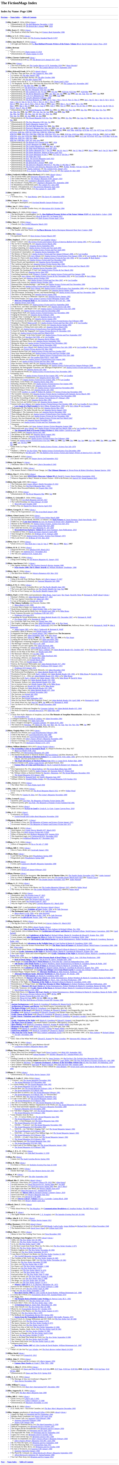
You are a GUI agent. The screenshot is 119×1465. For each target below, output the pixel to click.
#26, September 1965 (71, 1052)
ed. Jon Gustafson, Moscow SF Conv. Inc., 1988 (42, 301)
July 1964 (43, 599)
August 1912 (41, 1220)
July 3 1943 (32, 1399)
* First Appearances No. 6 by (21, 769)
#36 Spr (50, 998)
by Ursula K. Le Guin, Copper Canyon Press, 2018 (49, 809)
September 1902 (38, 1177)
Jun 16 (59, 150)
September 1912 (41, 1097)
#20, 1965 (50, 672)
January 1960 (41, 1449)
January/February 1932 (47, 203)
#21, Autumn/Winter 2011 (66, 1054)
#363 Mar (48, 136)
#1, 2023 (33, 897)
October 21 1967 (53, 1254)
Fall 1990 (32, 337)
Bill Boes (27, 1063)
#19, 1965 (43, 648)
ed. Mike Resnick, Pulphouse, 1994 (61, 972)
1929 (51, 26)
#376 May (106, 136)
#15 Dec (85, 167)
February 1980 (44, 733)
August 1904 (45, 591)
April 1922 (44, 152)
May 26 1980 (39, 1307)
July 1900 (36, 753)
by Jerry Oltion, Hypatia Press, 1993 (40, 406)
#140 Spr (86, 1369)
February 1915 (55, 887)
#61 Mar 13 (57, 165)
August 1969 (21, 619)
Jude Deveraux (42, 907)
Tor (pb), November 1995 (24, 1035)
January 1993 (56, 410)
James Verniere (54, 1058)
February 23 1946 (34, 1401)
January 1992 (59, 296)
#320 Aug (75, 134)
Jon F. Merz (62, 1186)
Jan (50, 94)
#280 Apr (21, 132)
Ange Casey (56, 595)
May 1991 (49, 378)
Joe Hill (61, 1184)
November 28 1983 (53, 1260)
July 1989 (55, 347)
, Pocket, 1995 (35, 915)
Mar (54, 94)
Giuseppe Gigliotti (47, 708)
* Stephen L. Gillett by (18, 451)
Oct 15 (64, 100)
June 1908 (32, 1393)
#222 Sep (72, 92)
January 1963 (39, 633)
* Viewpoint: (14, 424)
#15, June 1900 (48, 185)
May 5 (66, 544)
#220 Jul (65, 92)
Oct (40, 86)
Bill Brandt (48, 1226)
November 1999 (67, 284)
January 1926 (38, 1074)
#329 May (88, 134)
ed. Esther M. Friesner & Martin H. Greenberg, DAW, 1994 (57, 937)
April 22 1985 (43, 1341)
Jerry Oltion (35, 256)
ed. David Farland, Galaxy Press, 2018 (70, 44)
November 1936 (36, 816)
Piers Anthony (95, 1033)
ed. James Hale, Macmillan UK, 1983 (36, 1305)
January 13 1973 (35, 1282)
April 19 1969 (37, 1289)
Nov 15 (70, 100)
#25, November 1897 (76, 84)
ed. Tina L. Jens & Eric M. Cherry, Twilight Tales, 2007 (43, 960)
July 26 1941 (70, 1214)
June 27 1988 (36, 1278)
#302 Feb (25, 134)
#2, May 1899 (42, 73)
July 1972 (51, 524)
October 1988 (53, 404)
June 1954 (40, 1431)
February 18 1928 (39, 502)
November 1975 (22, 717)
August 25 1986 (40, 1276)
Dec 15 (77, 100)
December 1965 (50, 639)
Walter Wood (70, 791)
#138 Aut (66, 1369)
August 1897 (33, 79)
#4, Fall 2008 (32, 1197)
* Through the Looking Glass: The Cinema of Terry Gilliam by (33, 1067)
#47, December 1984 (42, 1387)
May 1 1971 (34, 1272)
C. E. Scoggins (45, 1214)
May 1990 (41, 737)
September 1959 (52, 1453)
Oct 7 (36, 150)
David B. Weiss (75, 595)
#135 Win (46, 1369)
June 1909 (59, 769)
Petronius (27, 725)
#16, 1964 (46, 676)
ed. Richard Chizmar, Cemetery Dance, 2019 (44, 1193)
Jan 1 (86, 100)
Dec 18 (24, 108)
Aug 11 (65, 150)
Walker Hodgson (43, 171)
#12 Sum (26, 998)
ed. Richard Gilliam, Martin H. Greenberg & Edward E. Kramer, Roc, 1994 (58, 951)
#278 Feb (13, 132)
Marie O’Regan (47, 1065)
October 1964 (40, 609)
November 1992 (45, 345)
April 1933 (38, 506)
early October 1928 (25, 504)
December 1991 (45, 268)
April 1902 (72, 1105)
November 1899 (52, 795)
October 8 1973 (41, 1323)
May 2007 (47, 280)
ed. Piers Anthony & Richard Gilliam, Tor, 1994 (51, 929)
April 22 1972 (37, 1325)
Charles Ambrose (33, 169)
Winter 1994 (62, 290)
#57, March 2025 (40, 830)
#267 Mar (70, 130)
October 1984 (52, 414)
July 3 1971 (39, 1301)
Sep (29, 86)
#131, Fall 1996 (70, 453)
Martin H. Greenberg (41, 1004)
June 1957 (42, 1445)
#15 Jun (54, 92)
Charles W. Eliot (28, 795)
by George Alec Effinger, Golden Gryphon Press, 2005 (75, 970)
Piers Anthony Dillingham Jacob (49, 1033)
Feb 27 (12, 108)
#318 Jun (68, 134)
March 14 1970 (34, 1270)
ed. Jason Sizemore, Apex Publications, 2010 (46, 530)
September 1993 (47, 252)
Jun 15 (102, 100)
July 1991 (50, 317)
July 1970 (58, 447)
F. (27, 60)
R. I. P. (53, 171)
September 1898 (38, 864)
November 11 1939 (38, 1153)
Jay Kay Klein (32, 451)
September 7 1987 (32, 1291)
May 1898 (42, 177)
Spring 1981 (43, 801)
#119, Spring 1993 (57, 242)
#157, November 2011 (35, 552)
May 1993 (54, 408)
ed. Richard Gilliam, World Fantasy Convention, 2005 (76, 931)
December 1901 (76, 773)
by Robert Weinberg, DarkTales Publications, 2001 (73, 984)
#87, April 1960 (35, 1441)
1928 (36, 88)
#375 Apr (98, 136)
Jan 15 (91, 100)
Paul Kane (35, 1065)
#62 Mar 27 (66, 165)
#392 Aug (36, 140)
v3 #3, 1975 (38, 743)
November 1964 (47, 623)
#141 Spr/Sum (99, 1369)
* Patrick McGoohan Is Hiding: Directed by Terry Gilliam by (35, 1060)
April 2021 (35, 1201)
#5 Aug (43, 92)
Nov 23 (63, 106)
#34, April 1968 (66, 700)
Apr (35, 90)
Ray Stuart (65, 595)
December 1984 (56, 396)
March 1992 (45, 244)
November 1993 (51, 262)
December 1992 (54, 412)
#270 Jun (86, 130)
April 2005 (45, 248)
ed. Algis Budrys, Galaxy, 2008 (76, 214)
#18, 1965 (43, 680)
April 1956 (43, 1416)
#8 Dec (54, 994)
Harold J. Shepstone (51, 773)
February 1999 (43, 286)
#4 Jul (33, 994)
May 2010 (57, 323)
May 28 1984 (34, 1280)
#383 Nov (29, 138)
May (100, 118)
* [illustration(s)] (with (18, 60)
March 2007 (55, 418)
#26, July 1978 (34, 996)
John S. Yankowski (42, 625)
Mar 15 (43, 104)
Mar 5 (21, 106)
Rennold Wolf (31, 777)
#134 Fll (33, 1369)
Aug (35, 94)
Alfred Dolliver (37, 769)
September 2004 (51, 305)
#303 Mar (32, 134)
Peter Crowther (60, 1039)
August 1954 (41, 1457)
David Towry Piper (37, 1228)
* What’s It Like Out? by (19, 1349)
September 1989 (64, 288)
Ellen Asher (18, 947)
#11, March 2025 (58, 923)
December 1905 (60, 1408)
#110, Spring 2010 (38, 1373)
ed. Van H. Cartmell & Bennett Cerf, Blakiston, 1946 (49, 765)
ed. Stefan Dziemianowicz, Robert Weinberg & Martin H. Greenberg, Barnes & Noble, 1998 (71, 978)
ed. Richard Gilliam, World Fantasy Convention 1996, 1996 (84, 945)
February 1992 (51, 363)
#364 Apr (56, 136)
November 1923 (81, 875)
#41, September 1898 (52, 183)
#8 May (72, 167)
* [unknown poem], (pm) (19, 803)
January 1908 (46, 512)
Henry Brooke (71, 65)
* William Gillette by (18, 777)
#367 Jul (64, 136)
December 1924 (35, 161)
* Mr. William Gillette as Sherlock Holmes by (27, 773)
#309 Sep (48, 134)
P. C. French (31, 171)
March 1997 (43, 236)
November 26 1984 (41, 1250)
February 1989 (64, 321)
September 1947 (47, 1433)
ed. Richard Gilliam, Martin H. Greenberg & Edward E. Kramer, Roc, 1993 (66, 935)
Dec (74, 110)
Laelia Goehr (58, 1226)
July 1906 (49, 581)
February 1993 (42, 315)
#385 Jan (13, 140)
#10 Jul (79, 167)
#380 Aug (13, 138)
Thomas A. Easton (39, 274)
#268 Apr (78, 130)
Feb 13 (110, 106)
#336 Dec (96, 134)
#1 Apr (33, 92)
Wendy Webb (64, 1024)
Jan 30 (105, 106)
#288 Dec (51, 132)
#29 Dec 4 (65, 155)
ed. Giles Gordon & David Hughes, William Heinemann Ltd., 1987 (48, 1345)
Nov (50, 96)
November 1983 (47, 343)
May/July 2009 (42, 526)
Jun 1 (97, 100)
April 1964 (48, 611)
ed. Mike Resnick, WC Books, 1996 (47, 974)
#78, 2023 (42, 1182)
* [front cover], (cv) (17, 52)
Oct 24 (79, 106)
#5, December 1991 (55, 331)
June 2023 (38, 1195)
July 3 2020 (36, 832)
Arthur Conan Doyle (36, 763)
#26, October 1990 (41, 1000)
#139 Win (74, 1369)
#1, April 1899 (45, 189)
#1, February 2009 (46, 534)
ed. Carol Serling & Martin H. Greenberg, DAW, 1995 (59, 943)
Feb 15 (12, 104)
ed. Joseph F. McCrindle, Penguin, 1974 (44, 1317)
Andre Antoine (104, 875)
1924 (55, 142)
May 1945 (45, 488)
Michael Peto (82, 1226)
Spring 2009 (42, 856)
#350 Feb (13, 136)
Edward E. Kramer (59, 1010)
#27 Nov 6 (57, 155)
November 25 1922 (42, 484)
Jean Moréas (32, 197)
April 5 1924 (61, 81)
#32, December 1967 (57, 617)
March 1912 (46, 791)
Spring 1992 (35, 1159)
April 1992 (25, 303)
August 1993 (46, 319)
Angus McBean (69, 1226)
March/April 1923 (69, 877)
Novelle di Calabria (35, 719)
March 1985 (61, 394)
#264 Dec (58, 130)
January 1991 (52, 402)
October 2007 (49, 351)
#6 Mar (66, 167)
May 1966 (38, 654)
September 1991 (42, 246)
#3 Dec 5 (37, 155)
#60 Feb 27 (39, 165)
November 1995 (68, 392)
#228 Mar (84, 92)
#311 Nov (56, 134)
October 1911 (62, 779)
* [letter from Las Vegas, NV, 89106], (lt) (25, 447)
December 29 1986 (34, 1262)
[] (6, 22)
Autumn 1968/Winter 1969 (33, 1256)
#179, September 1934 (46, 65)
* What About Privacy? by (20, 1209)
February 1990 (50, 438)
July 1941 (41, 1171)
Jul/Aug (24, 443)
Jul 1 (107, 100)
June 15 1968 (38, 1274)
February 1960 (39, 1418)
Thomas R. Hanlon (57, 1031)
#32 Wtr (39, 998)
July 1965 (31, 694)
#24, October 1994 (53, 208)
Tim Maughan (35, 1209)
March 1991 (57, 327)
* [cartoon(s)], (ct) (17, 86)
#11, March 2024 (49, 903)
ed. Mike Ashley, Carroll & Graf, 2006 (47, 430)
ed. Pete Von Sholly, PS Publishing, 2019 (74, 1063)
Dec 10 (27, 106)
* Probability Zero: (17, 374)
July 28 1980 (65, 1319)
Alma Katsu (60, 1182)
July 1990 (58, 309)
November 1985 (52, 372)
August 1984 (49, 299)
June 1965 (28, 696)
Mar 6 (111, 150)
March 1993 (72, 266)
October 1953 (40, 1435)
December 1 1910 (39, 24)
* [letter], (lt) (15, 440)
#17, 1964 (40, 597)
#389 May (21, 140)
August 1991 (54, 384)
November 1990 (49, 313)
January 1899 (42, 181)
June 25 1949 (43, 1165)
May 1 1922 (38, 486)
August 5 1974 (37, 1321)
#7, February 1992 (54, 398)
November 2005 (56, 388)
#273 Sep (108, 130)
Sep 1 (54, 100)
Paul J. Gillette (44, 650)
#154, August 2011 (31, 554)
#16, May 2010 (39, 538)
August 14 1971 (46, 1311)
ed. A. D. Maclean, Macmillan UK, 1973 (36, 1284)
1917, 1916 (46, 60)
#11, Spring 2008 (41, 1184)
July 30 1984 (30, 1240)
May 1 (62, 104)
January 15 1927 (53, 579)
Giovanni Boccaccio (36, 710)
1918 (37, 142)
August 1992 (46, 294)
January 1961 (40, 850)
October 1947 (42, 1426)
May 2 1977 (31, 1268)
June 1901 (54, 587)
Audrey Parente (41, 771)
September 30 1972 (35, 1252)
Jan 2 (94, 106)
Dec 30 (49, 150)
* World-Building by (17, 453)
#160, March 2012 (39, 550)
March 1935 (34, 224)
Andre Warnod (75, 880)
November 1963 (38, 692)
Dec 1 (47, 102)
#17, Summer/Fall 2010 (36, 1191)
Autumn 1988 (47, 565)
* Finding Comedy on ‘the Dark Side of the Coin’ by (29, 1058)
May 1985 (49, 264)
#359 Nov (29, 136)
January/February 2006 (52, 254)
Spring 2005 (42, 1186)
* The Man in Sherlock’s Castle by (22, 771)
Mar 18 (56, 544)
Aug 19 (42, 106)
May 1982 (83, 1058)
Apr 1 (53, 104)
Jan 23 (105, 150)
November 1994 (77, 292)
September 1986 (53, 32)
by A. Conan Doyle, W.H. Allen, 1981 (45, 757)
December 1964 (57, 670)
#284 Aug (36, 132)
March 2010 (37, 333)
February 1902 (30, 1101)
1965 (49, 656)
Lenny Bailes (64, 1060)
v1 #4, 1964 (39, 644)
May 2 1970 (31, 1313)
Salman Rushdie (39, 1054)
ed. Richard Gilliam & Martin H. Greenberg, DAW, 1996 (65, 949)
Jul (34, 100)
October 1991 (38, 278)
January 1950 (47, 1361)
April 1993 (45, 386)
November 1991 (52, 276)
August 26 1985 (46, 1258)
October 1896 (46, 77)
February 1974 (46, 536)
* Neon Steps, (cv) (17, 1355)
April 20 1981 (50, 1329)
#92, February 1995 (80, 1039)
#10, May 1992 (38, 349)
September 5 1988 (36, 1266)
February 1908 (38, 98)
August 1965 (21, 629)
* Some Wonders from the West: (21, 1115)
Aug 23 (40, 544)
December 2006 (42, 311)
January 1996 (68, 274)
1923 (33, 157)
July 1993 (36, 370)
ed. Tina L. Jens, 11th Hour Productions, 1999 (66, 957)
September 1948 (45, 1443)
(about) (37, 71)
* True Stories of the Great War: (21, 885)
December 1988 (42, 741)
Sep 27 (46, 544)
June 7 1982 (42, 1303)
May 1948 (43, 1437)
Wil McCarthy (30, 453)
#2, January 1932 (44, 559)
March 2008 (47, 518)
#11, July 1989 (94, 1060)
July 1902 (28, 1086)
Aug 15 (18, 102)
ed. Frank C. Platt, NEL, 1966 (34, 1363)
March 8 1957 (44, 38)
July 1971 (50, 824)
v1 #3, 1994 (27, 990)
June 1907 (50, 777)
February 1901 (38, 1088)
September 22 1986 (46, 1327)
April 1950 (56, 1228)
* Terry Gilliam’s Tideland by (21, 1065)
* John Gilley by (16, 795)
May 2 (91, 150)
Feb (93, 110)
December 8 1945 (47, 464)
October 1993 (41, 282)
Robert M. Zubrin (44, 392)
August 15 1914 (33, 52)
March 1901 (29, 1090)
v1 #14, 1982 (24, 913)
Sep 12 (73, 106)
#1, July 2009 (43, 528)
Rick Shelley (34, 258)
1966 (45, 646)
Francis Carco (92, 877)
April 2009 (43, 532)
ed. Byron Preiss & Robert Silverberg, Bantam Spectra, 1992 (79, 470)
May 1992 (41, 400)
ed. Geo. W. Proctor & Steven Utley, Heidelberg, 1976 (50, 522)
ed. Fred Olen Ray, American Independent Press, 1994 (56, 962)
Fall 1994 (60, 307)
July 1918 (41, 148)
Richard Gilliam (108, 1033)
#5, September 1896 (53, 197)
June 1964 (45, 621)
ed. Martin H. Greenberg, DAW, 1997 (44, 976)
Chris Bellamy (61, 1067)
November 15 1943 (37, 1403)
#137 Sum (58, 1369)
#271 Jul (93, 130)
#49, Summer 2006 (70, 1065)
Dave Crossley (51, 1052)
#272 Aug (100, 130)
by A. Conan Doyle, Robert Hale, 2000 (48, 761)
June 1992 (43, 382)
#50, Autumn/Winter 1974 (48, 1295)
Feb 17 (52, 106)
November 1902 (25, 1381)
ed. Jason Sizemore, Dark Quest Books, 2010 (74, 520)
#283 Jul (28, 132)
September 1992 (48, 341)
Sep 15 (24, 102)
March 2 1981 (31, 1248)
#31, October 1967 (69, 650)
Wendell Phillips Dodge (34, 779)
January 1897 (31, 75)
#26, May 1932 (45, 573)
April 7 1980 (29, 1244)
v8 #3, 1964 (56, 723)
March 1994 (54, 428)
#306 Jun (40, 134)
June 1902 (39, 1084)
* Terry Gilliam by (17, 1063)
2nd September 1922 (45, 459)
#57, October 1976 (36, 1309)
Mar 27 (18, 108)
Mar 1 (12, 106)
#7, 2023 (35, 895)
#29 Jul (42, 167)
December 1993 (48, 260)
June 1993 (38, 272)
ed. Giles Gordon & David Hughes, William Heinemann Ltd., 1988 (48, 1293)
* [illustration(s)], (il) (18, 24)
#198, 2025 (25, 751)
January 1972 (51, 666)
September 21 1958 (47, 1424)
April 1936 (36, 785)
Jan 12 (75, 150)
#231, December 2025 (44, 836)
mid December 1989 (45, 329)
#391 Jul (29, 140)
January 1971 (51, 822)
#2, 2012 (30, 1355)
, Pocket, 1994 (40, 909)
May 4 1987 (32, 1264)
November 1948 (100, 1226)
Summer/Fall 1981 (52, 803)
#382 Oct (21, 138)
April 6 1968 (42, 1333)
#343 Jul (107, 134)
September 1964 (36, 635)
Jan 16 (99, 106)
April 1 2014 (51, 218)
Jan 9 (100, 150)
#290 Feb (13, 134)
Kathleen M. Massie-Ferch (60, 1004)
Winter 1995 (48, 339)
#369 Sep (71, 136)
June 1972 (24, 615)
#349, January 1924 (46, 179)
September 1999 (42, 422)
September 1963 (33, 698)
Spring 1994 (60, 325)
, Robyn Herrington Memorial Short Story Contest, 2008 (64, 230)
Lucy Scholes (33, 1349)
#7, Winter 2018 (62, 771)
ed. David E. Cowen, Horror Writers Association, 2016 (61, 476)
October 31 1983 (38, 1331)
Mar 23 (81, 150)
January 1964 (50, 642)
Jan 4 (30, 544)
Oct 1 (59, 100)
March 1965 (37, 660)
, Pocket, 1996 (31, 917)
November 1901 (37, 1080)
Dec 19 (85, 106)
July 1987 (35, 432)
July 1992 (59, 258)
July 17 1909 (39, 844)
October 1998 (52, 353)
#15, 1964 (43, 690)
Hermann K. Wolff (90, 595)
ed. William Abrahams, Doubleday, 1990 (45, 567)
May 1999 (38, 361)
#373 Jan (83, 136)
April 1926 (46, 187)
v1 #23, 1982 (24, 605)
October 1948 (48, 1447)
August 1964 (44, 631)
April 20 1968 (37, 1339)
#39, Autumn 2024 (44, 834)
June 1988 (40, 735)
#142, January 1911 (55, 169)
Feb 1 (32, 104)
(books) (45, 747)
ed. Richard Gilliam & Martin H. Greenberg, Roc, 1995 (59, 966)
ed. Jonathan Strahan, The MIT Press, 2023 (71, 1209)
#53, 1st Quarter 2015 (49, 216)
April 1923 (40, 159)
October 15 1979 (31, 1335)
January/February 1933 (33, 870)
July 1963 (36, 601)
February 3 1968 (46, 1287)
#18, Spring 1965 (39, 1315)
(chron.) (33, 22)
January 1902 (29, 775)
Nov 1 (35, 102)
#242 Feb (38, 130)
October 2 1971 (65, 1246)
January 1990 (63, 256)
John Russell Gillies (37, 1412)
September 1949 (40, 1414)
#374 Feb (90, 136)
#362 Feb (41, 136)
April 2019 (50, 1188)
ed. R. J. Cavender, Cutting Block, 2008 (43, 1199)
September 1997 (63, 335)
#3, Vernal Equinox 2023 (85, 478)
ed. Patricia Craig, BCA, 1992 (43, 1299)
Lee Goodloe (45, 240)
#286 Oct (43, 132)
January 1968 (47, 678)
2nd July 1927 (34, 500)
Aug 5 (37, 106)
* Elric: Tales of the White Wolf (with (24, 1039)
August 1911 (37, 124)
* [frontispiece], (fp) (17, 90)
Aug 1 (12, 102)
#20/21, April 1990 (44, 357)
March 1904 (31, 1047)
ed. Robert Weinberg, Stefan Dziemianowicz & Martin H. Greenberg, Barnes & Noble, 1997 (61, 964)
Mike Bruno (46, 595)
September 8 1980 (58, 1337)
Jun (48, 90)
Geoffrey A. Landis (29, 392)
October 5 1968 (31, 1242)
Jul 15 (49, 100)
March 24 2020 (57, 1349)
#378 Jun (114, 136)
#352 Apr (21, 136)
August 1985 (47, 359)
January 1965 (34, 662)
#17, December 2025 (38, 838)
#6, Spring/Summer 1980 (35, 1455)
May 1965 (38, 658)
